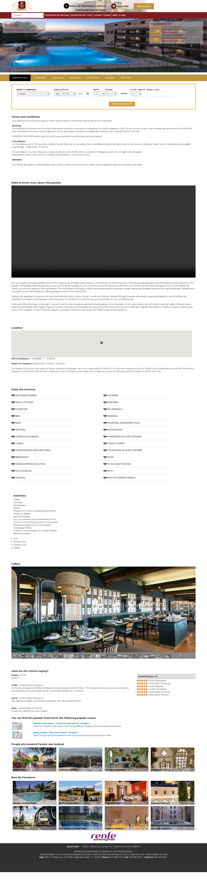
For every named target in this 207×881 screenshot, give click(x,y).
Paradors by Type (81, 15)
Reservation (20, 77)
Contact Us (106, 855)
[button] (15, 45)
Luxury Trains (102, 15)
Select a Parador (33, 92)
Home (85, 855)
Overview (40, 77)
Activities (93, 77)
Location (58, 77)
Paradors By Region (57, 15)
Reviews (126, 77)
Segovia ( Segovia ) (114, 837)
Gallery (110, 77)
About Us (94, 855)
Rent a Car (119, 15)
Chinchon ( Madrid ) (69, 809)
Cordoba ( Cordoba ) (115, 773)
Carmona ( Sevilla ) (68, 773)
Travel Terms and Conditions (127, 855)
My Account (144, 6)
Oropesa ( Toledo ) (114, 809)
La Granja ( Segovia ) (161, 837)
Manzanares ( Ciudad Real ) (73, 837)
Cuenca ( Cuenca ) (160, 773)
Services (75, 77)
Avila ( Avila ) (19, 773)
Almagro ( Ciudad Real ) (25, 809)
